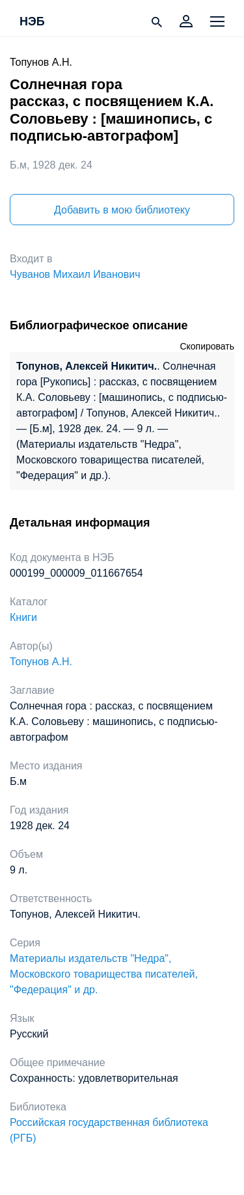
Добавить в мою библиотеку (122, 209)
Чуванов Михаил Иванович (75, 274)
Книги (23, 617)
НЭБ (32, 22)
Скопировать (207, 346)
